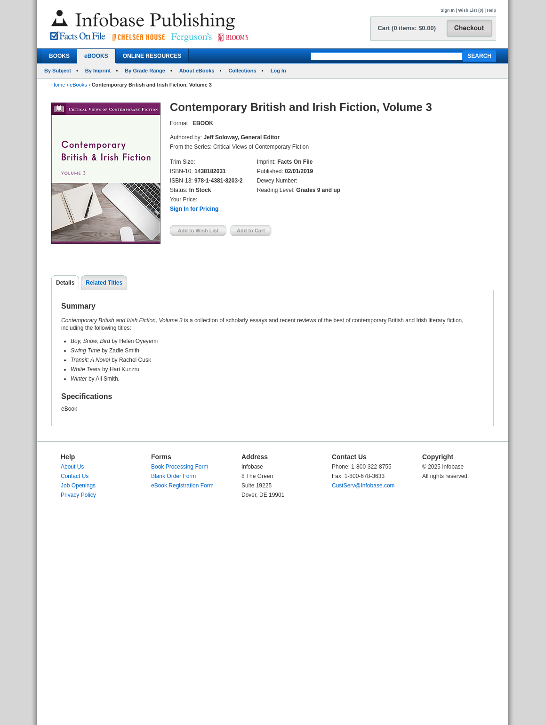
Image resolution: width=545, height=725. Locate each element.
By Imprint (98, 70)
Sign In (448, 10)
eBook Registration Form (182, 485)
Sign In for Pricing (194, 209)
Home (58, 85)
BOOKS (59, 56)
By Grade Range (145, 70)
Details (65, 282)
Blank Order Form (173, 476)
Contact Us (74, 476)
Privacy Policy (78, 495)
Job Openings (78, 485)
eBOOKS (96, 56)
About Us (72, 466)
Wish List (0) (470, 10)
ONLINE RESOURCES (152, 56)
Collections (242, 70)
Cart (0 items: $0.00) (406, 28)
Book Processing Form (179, 466)
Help (491, 10)
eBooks (78, 85)
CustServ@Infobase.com (363, 485)
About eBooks (197, 70)
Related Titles (104, 282)
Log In (278, 70)
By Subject (57, 70)
